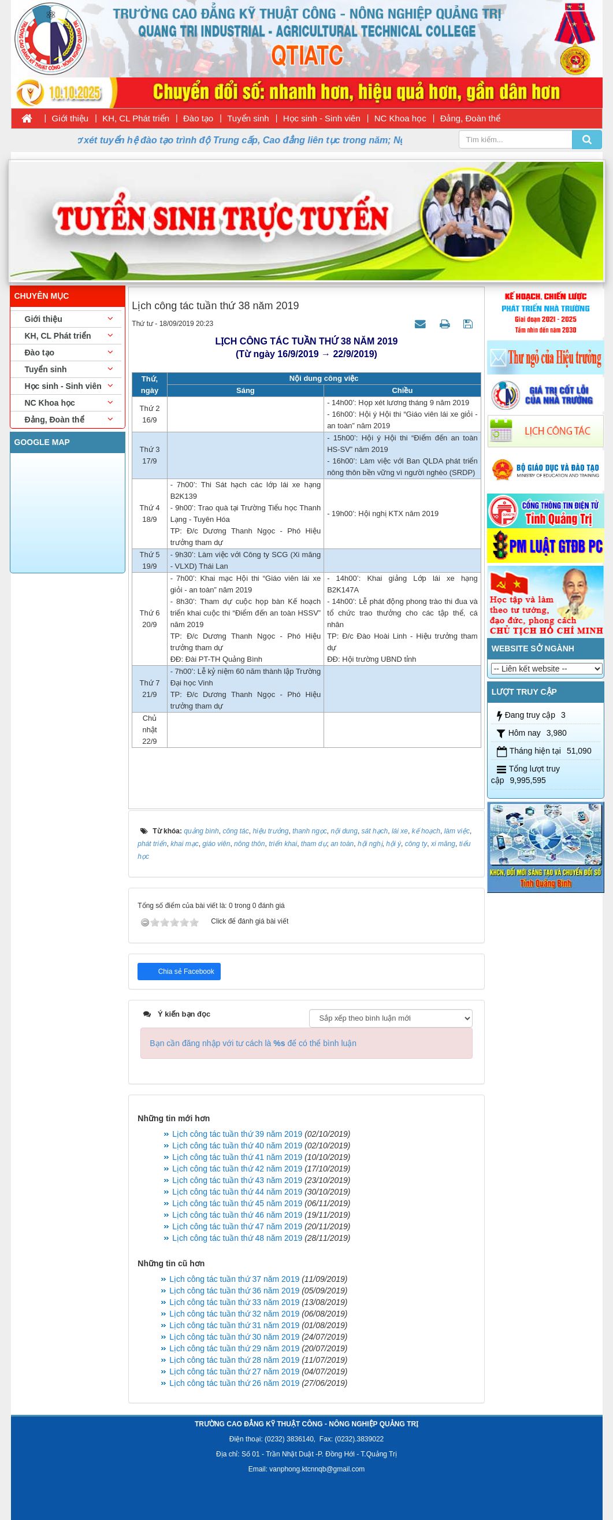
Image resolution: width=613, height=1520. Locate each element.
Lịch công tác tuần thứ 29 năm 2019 (234, 1348)
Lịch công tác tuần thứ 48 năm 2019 (237, 1238)
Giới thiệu (70, 118)
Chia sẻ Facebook (185, 971)
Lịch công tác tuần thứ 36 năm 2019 (234, 1290)
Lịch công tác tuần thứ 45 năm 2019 (237, 1203)
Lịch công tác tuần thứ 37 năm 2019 (234, 1279)
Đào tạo (198, 118)
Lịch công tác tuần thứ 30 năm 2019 (234, 1336)
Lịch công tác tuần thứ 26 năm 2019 (234, 1383)
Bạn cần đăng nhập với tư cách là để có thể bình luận (253, 1043)
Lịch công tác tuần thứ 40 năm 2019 (237, 1145)
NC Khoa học (400, 118)
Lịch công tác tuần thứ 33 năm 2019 (234, 1302)
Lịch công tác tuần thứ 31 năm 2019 (234, 1325)
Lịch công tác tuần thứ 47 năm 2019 (237, 1226)
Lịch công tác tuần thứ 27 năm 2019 (234, 1371)
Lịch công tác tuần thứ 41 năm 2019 (237, 1157)
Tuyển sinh (248, 118)
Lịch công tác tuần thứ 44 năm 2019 (237, 1191)
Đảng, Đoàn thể (470, 118)
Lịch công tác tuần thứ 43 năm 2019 (237, 1180)
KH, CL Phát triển (135, 118)
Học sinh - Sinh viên (322, 118)
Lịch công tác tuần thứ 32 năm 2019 (234, 1313)
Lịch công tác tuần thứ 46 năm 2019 (237, 1214)
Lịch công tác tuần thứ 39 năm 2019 (237, 1134)
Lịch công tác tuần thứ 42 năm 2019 (237, 1168)
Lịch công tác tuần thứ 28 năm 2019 (234, 1360)
